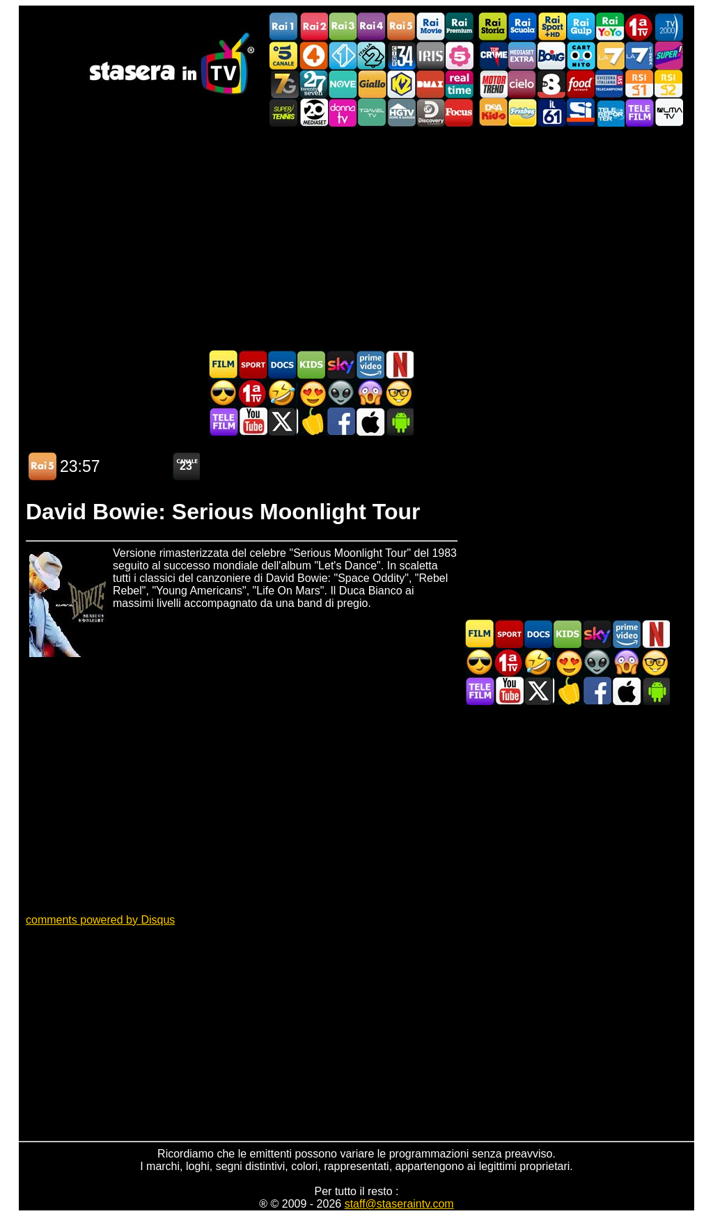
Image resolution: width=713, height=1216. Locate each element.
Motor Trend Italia (493, 84)
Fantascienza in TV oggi (340, 393)
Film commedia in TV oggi (282, 393)
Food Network (580, 84)
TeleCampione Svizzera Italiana (610, 84)
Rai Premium (459, 27)
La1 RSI (639, 84)
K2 (401, 84)
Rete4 (313, 55)
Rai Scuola (522, 27)
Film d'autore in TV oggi (399, 393)
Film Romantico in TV (311, 393)
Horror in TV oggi (369, 393)
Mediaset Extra (522, 55)
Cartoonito (580, 55)
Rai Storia (493, 27)
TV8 (551, 84)
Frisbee (522, 112)
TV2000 (668, 27)
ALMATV (668, 112)
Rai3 (342, 27)
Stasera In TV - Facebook (340, 421)
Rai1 (284, 27)
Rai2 (313, 27)
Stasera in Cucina (311, 421)
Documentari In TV (282, 364)
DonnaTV (342, 112)
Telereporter (610, 112)
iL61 (551, 112)
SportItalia (580, 112)
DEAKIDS (493, 112)
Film (223, 364)
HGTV (401, 112)
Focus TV (459, 112)
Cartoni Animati (311, 364)
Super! (668, 55)
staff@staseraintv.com (399, 1204)
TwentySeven (313, 84)
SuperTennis (284, 112)
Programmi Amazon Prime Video (369, 364)
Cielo (522, 84)
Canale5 (284, 55)
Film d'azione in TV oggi (223, 393)
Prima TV (639, 27)
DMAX (430, 84)
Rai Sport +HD (551, 27)
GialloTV (371, 84)
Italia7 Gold (284, 84)
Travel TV (371, 112)
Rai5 (401, 27)
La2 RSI (668, 84)
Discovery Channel (430, 112)
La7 (610, 55)
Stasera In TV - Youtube (252, 421)
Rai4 (371, 27)
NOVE (342, 84)
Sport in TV (252, 364)
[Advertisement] (356, 238)
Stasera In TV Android (399, 421)
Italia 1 (342, 55)
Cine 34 (401, 55)
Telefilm (639, 112)
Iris (430, 55)
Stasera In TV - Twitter (282, 421)
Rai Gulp (580, 27)
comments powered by (100, 920)
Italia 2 (371, 55)
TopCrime (493, 55)
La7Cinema (639, 55)
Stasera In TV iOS (369, 421)
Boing (551, 55)
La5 (459, 55)
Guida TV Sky (340, 364)
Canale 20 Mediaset (313, 112)
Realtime (459, 84)
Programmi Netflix (399, 364)
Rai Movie (430, 27)
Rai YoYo (610, 27)
